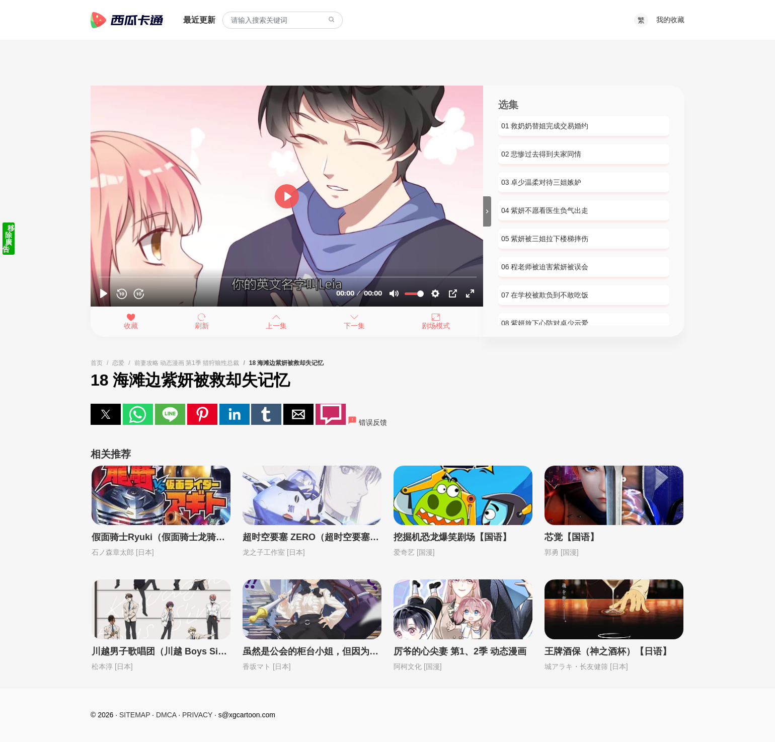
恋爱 (118, 362)
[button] (106, 414)
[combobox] (282, 20)
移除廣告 (9, 238)
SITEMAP (134, 715)
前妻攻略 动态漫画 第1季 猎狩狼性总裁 (187, 362)
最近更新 (199, 20)
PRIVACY (197, 715)
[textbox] (282, 20)
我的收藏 (670, 20)
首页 (97, 362)
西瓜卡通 (127, 20)
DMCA (166, 715)
